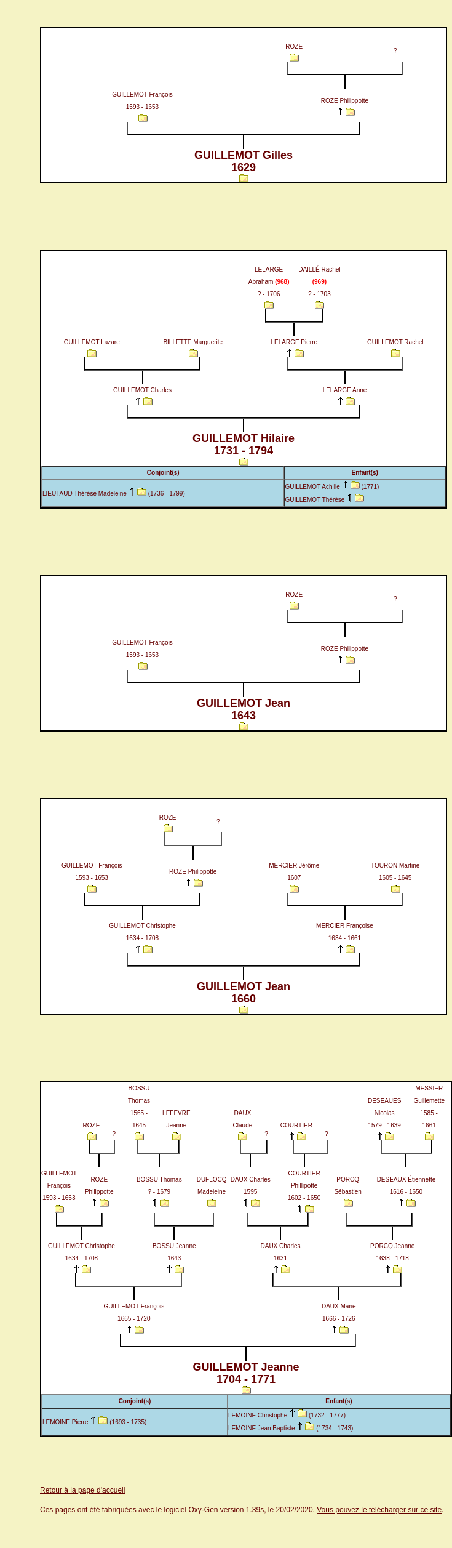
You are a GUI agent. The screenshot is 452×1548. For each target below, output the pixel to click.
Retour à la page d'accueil (82, 1490)
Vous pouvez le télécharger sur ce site (379, 1510)
